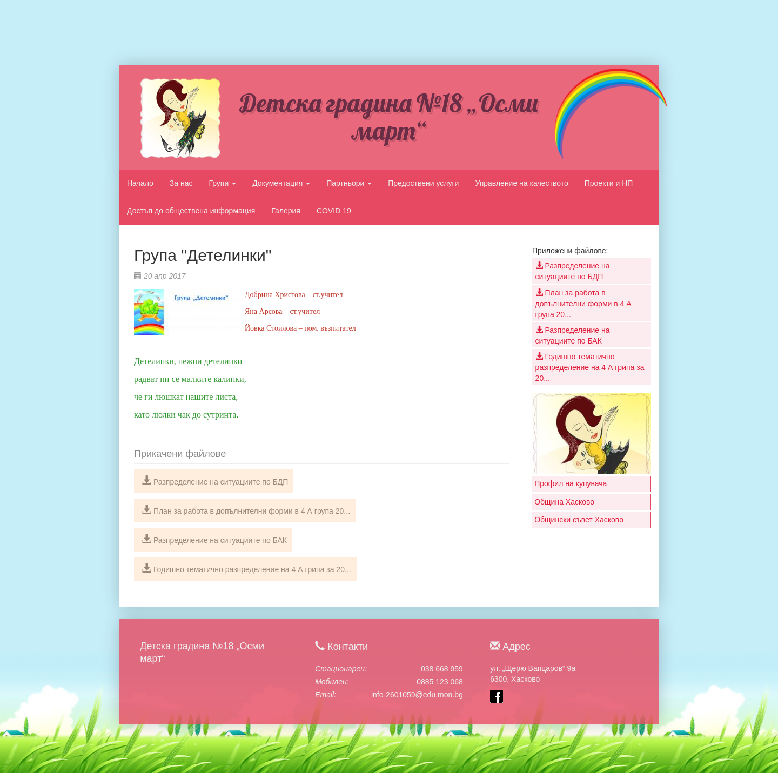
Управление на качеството (521, 183)
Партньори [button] (349, 183)
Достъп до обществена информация (191, 210)
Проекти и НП (609, 183)
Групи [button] (222, 183)
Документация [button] (281, 183)
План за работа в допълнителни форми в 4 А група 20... (246, 510)
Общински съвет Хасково (578, 519)
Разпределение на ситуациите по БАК (214, 539)
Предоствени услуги (423, 183)
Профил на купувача (570, 483)
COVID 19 (334, 210)
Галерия (285, 210)
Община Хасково (564, 502)
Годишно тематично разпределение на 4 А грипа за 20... (246, 568)
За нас (181, 183)
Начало (140, 183)
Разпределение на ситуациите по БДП (215, 480)
